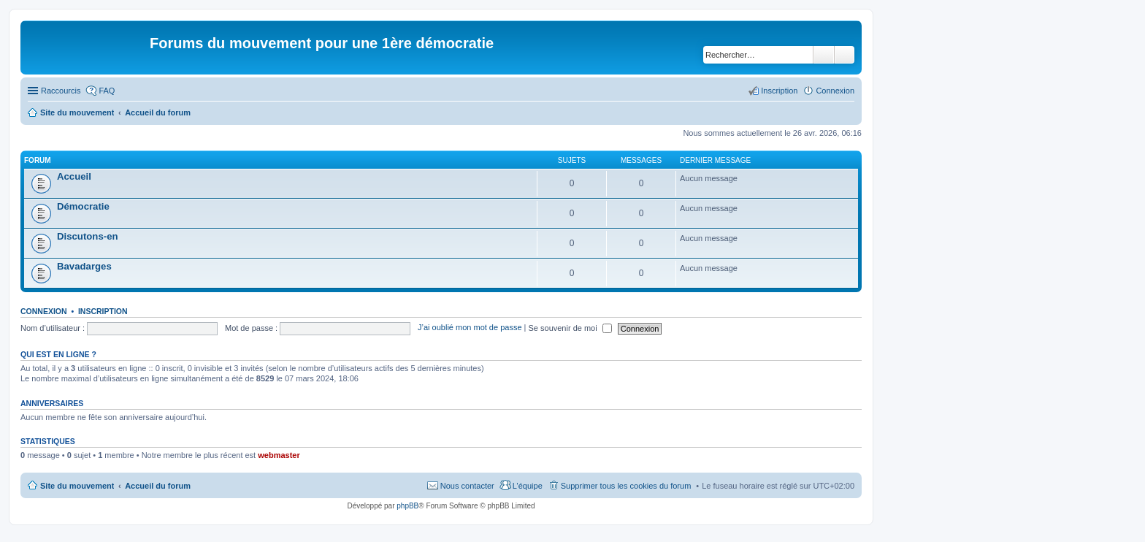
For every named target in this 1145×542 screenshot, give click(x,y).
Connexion (43, 311)
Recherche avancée (844, 55)
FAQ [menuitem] (107, 90)
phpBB (407, 506)
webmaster (278, 455)
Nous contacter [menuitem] (467, 485)
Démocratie (83, 206)
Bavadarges (84, 266)
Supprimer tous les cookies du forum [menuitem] (626, 485)
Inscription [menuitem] (779, 90)
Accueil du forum (158, 485)
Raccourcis (60, 90)
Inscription (103, 311)
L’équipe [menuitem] (528, 485)
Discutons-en (87, 236)
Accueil (74, 176)
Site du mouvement (77, 485)
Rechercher (824, 55)
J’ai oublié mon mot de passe (469, 328)
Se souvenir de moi (570, 328)
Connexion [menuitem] (835, 90)
